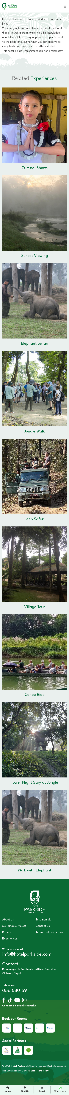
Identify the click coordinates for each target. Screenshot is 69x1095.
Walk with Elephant (34, 870)
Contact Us (43, 926)
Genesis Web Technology (35, 1071)
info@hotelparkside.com (26, 954)
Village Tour (34, 607)
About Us (8, 919)
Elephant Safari (34, 344)
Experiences (9, 938)
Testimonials (43, 919)
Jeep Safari (34, 519)
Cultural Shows (35, 168)
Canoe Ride (35, 695)
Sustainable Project (14, 926)
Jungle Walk (34, 431)
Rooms (6, 932)
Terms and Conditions (49, 932)
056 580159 (14, 991)
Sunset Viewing (34, 256)
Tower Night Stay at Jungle (34, 783)
